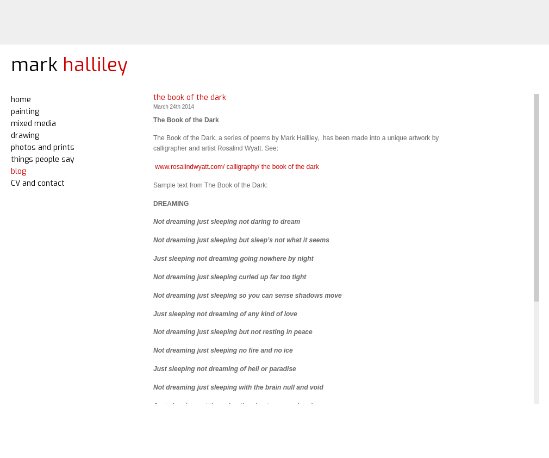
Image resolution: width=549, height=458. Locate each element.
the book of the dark (189, 97)
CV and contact (38, 183)
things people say (42, 159)
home (21, 100)
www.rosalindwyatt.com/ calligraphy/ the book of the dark (236, 167)
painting (25, 111)
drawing (25, 135)
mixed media (33, 123)
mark (69, 64)
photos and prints (42, 147)
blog (18, 171)
